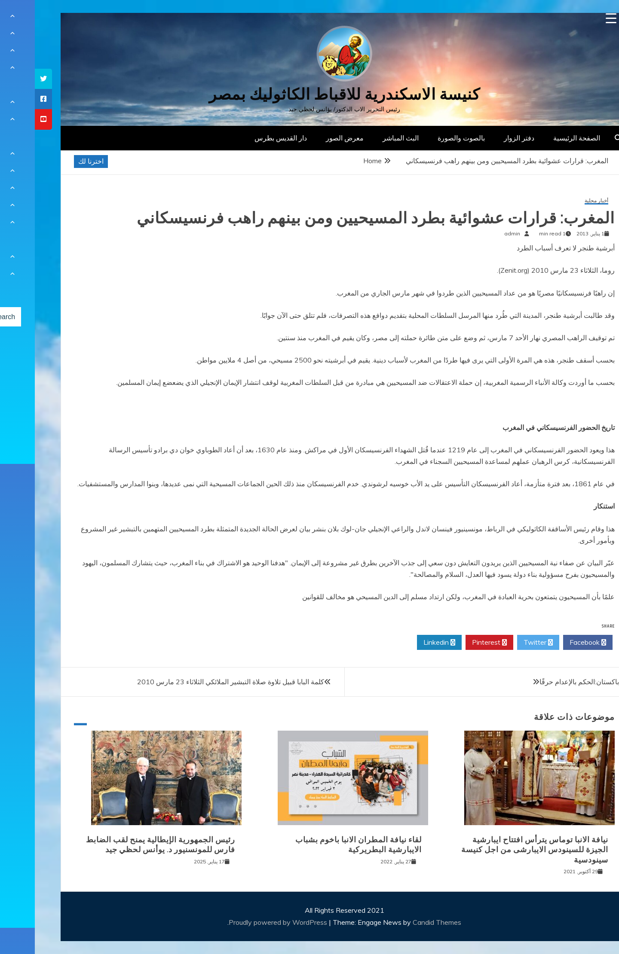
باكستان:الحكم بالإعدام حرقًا (544, 681)
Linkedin (404, 642)
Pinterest (454, 642)
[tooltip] (8, 79)
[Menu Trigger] (576, 18)
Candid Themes (402, 922)
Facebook (553, 642)
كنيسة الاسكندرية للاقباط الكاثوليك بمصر (309, 94)
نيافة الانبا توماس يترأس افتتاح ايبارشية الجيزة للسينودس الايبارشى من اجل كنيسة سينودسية (499, 850)
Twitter (503, 642)
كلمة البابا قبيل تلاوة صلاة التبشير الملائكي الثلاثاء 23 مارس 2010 (195, 681)
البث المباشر (366, 138)
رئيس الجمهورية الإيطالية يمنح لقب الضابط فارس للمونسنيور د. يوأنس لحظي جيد (125, 845)
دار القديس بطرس (246, 138)
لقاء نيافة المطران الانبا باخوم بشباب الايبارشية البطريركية (323, 845)
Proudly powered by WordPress (244, 922)
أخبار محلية (561, 201)
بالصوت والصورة (426, 138)
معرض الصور (310, 138)
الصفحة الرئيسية (541, 138)
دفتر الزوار (484, 138)
